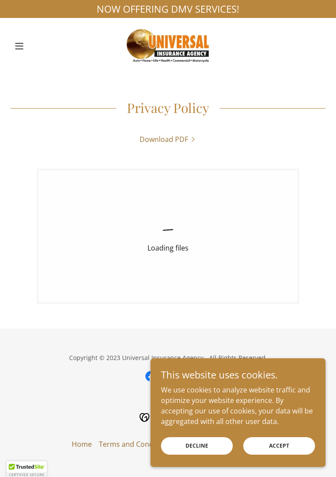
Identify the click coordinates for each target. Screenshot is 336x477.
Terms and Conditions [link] (135, 444)
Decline (197, 445)
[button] (34, 46)
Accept (279, 445)
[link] (168, 46)
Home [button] (82, 444)
